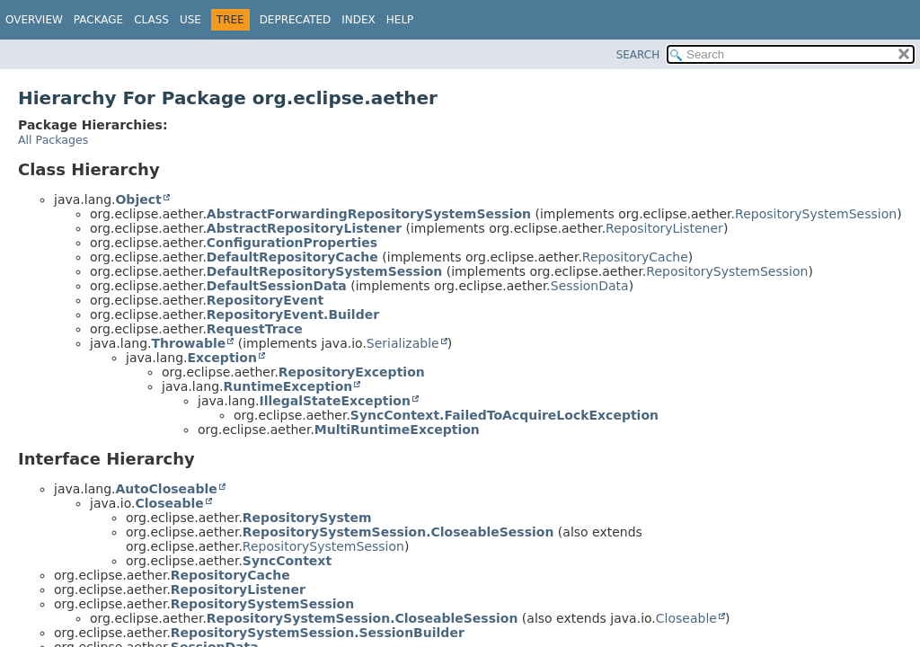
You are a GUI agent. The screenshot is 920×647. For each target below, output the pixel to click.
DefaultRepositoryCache (292, 257)
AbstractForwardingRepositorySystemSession (369, 214)
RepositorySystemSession (816, 214)
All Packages (53, 139)
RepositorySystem (307, 517)
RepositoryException (352, 372)
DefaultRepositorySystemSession (324, 271)
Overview (34, 19)
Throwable (188, 343)
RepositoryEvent (265, 300)
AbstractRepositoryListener (304, 228)
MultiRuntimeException (397, 429)
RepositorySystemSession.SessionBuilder (317, 632)
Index (358, 19)
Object (138, 199)
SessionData (590, 286)
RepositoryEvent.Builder (293, 314)
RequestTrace (255, 329)
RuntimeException (287, 386)
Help (400, 19)
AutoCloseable (166, 489)
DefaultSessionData (277, 286)
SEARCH (638, 55)
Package (98, 19)
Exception (222, 357)
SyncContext (287, 561)
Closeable (169, 503)
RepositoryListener (664, 228)
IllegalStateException (334, 401)
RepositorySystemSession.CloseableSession (398, 532)
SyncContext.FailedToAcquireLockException (504, 415)
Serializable (403, 343)
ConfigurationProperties (292, 242)
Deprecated (296, 19)
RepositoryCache (635, 257)
